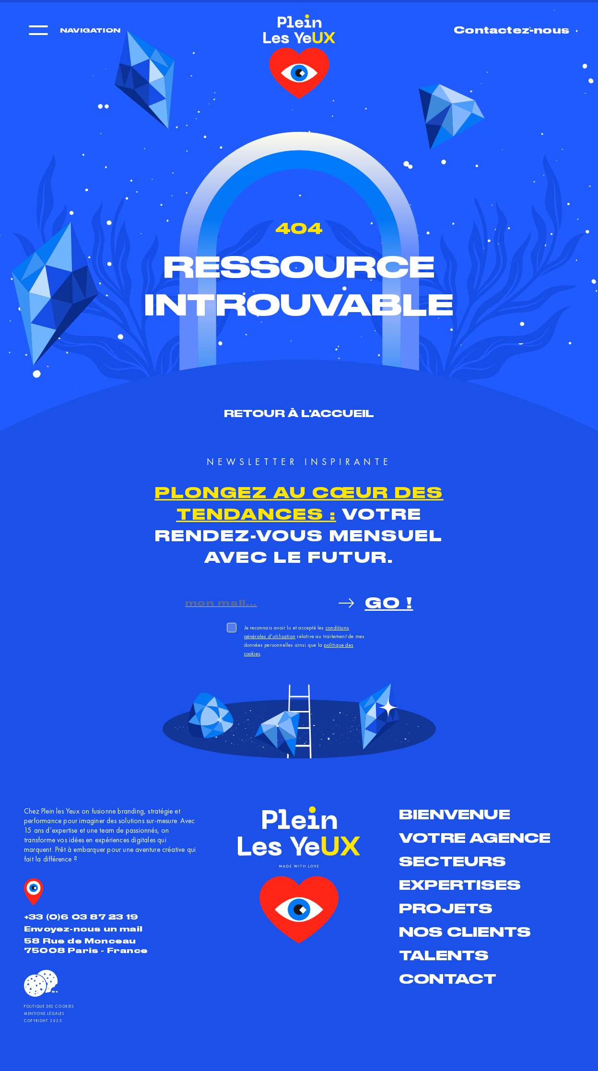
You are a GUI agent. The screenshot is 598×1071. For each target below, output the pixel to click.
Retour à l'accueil (299, 413)
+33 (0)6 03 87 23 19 (81, 916)
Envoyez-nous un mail (83, 928)
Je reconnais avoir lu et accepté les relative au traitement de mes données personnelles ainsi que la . (304, 640)
